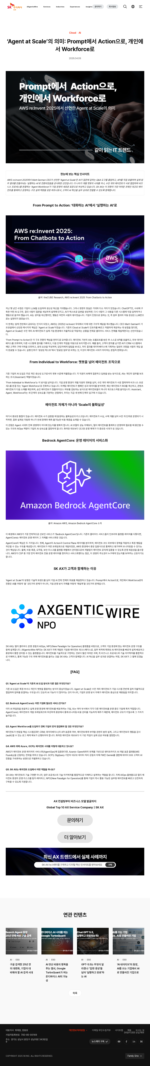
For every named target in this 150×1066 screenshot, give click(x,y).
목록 (75, 993)
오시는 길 (140, 1030)
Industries (60, 7)
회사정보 (112, 7)
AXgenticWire (32, 7)
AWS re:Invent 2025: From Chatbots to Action (88, 297)
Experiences (75, 7)
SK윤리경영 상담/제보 (134, 1032)
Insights (89, 7)
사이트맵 (119, 1030)
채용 (129, 1030)
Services (46, 7)
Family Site (134, 1056)
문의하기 (98, 7)
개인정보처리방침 (78, 1030)
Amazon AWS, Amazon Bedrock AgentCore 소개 (77, 523)
